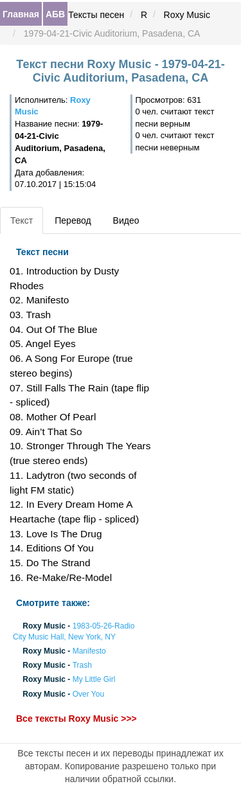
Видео (126, 220)
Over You (88, 694)
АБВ (55, 14)
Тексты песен (96, 15)
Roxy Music (187, 15)
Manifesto (89, 651)
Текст (21, 220)
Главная (21, 14)
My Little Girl (94, 679)
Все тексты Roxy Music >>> (76, 718)
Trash (82, 665)
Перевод (73, 220)
